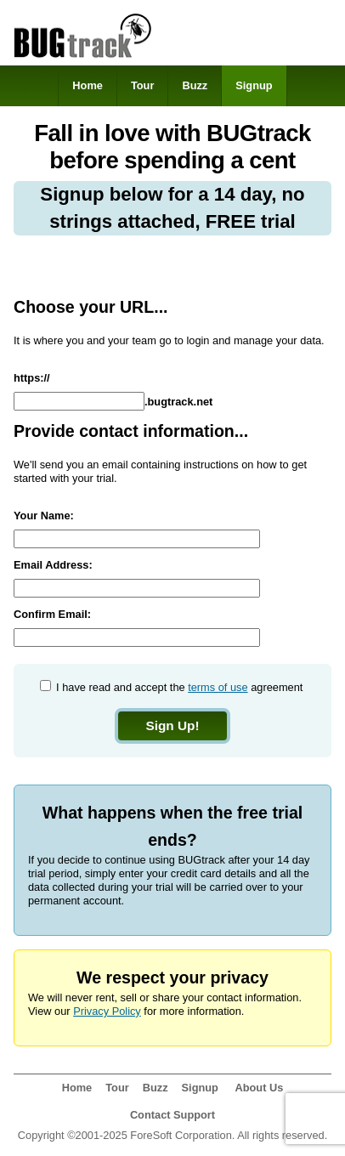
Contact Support (172, 1114)
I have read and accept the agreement (178, 687)
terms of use (217, 687)
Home (87, 85)
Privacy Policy (107, 1011)
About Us (259, 1087)
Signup (253, 85)
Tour (142, 85)
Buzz (194, 85)
